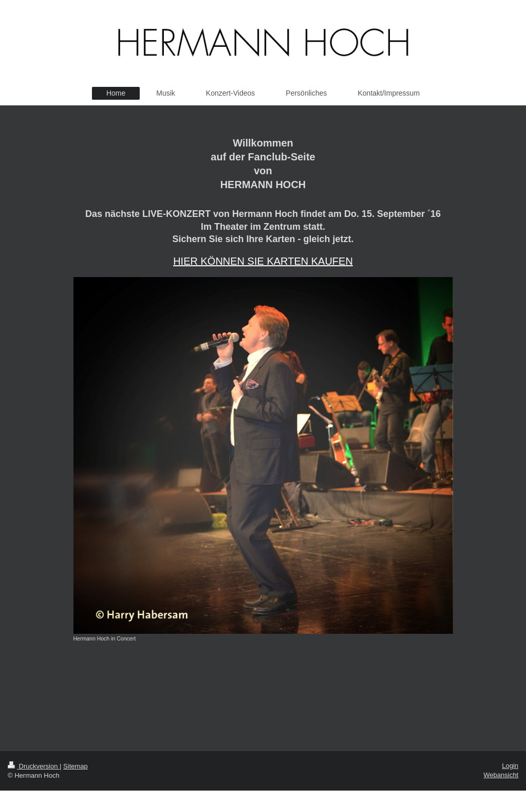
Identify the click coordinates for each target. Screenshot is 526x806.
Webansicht (500, 775)
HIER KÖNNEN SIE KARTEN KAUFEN (263, 261)
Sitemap (75, 766)
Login (510, 766)
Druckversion (34, 766)
